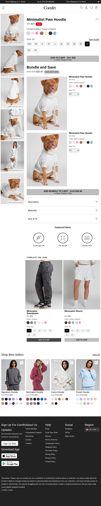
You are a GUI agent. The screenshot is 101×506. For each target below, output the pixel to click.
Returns (48, 436)
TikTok (67, 432)
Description (63, 202)
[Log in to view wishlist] (91, 7)
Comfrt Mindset (31, 429)
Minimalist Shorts (74, 311)
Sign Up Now (9, 443)
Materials (63, 210)
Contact (28, 440)
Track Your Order (51, 432)
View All (96, 355)
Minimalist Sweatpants (33, 312)
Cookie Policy (50, 462)
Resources (29, 436)
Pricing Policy (50, 454)
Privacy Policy (50, 458)
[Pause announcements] (98, 2)
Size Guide (94, 39)
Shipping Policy (51, 447)
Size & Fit (63, 219)
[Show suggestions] (92, 429)
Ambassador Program (34, 432)
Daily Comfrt (69, 436)
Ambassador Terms (52, 443)
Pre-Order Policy (51, 451)
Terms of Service (51, 440)
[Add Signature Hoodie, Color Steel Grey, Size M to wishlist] (21, 362)
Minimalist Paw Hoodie (80, 77)
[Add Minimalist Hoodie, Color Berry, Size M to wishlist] (46, 362)
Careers (28, 443)
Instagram (68, 429)
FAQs (47, 429)
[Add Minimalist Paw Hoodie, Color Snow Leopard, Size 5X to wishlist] (97, 19)
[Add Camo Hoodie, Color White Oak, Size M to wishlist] (71, 362)
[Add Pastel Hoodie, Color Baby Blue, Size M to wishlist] (96, 362)
